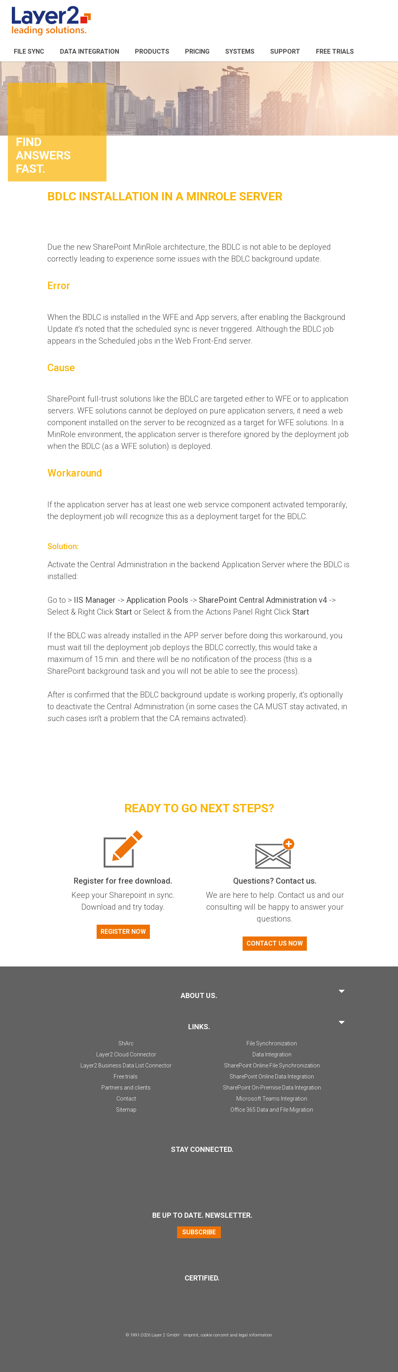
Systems (239, 51)
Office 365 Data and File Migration (271, 1110)
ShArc (126, 1043)
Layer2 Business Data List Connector (126, 1065)
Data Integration (89, 51)
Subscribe (199, 1232)
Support (285, 51)
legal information (255, 1335)
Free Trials (335, 51)
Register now (123, 931)
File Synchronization (272, 1043)
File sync (29, 51)
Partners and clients (126, 1087)
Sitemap (126, 1110)
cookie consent (215, 1335)
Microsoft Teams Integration (271, 1098)
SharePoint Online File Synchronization (272, 1065)
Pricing (197, 51)
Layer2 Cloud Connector (126, 1054)
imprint (190, 1335)
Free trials (126, 1076)
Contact (126, 1098)
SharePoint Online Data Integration (272, 1076)
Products (152, 51)
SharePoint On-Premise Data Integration (272, 1087)
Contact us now (275, 943)
